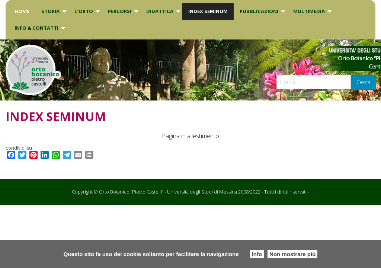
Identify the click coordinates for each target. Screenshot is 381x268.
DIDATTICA (159, 11)
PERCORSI (119, 11)
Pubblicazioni (259, 11)
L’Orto (83, 11)
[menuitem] (22, 11)
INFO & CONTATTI (36, 28)
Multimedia (309, 11)
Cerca (363, 82)
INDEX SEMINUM (208, 11)
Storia (50, 11)
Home (22, 11)
